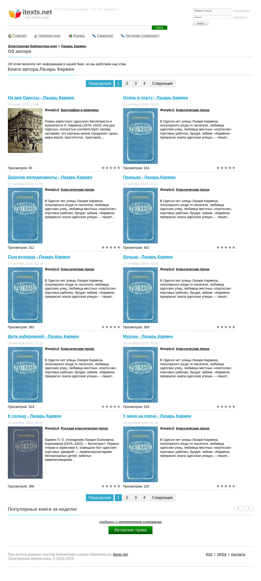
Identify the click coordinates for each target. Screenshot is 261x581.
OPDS (222, 554)
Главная (19, 36)
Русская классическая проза (84, 428)
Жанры (79, 36)
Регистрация (241, 10)
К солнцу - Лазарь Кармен (34, 416)
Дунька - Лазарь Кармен (148, 257)
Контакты (238, 554)
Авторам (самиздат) (142, 36)
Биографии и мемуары (80, 110)
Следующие (162, 83)
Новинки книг (49, 36)
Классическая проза (192, 110)
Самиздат (105, 36)
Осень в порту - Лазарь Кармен (155, 97)
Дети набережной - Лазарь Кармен (43, 336)
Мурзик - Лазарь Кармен (148, 336)
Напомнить (240, 17)
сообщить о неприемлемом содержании (130, 522)
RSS (209, 554)
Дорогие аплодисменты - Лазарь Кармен (50, 177)
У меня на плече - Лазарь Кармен (157, 416)
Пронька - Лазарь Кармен (149, 177)
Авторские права (130, 530)
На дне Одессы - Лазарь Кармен (41, 97)
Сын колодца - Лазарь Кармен (39, 257)
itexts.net (120, 554)
